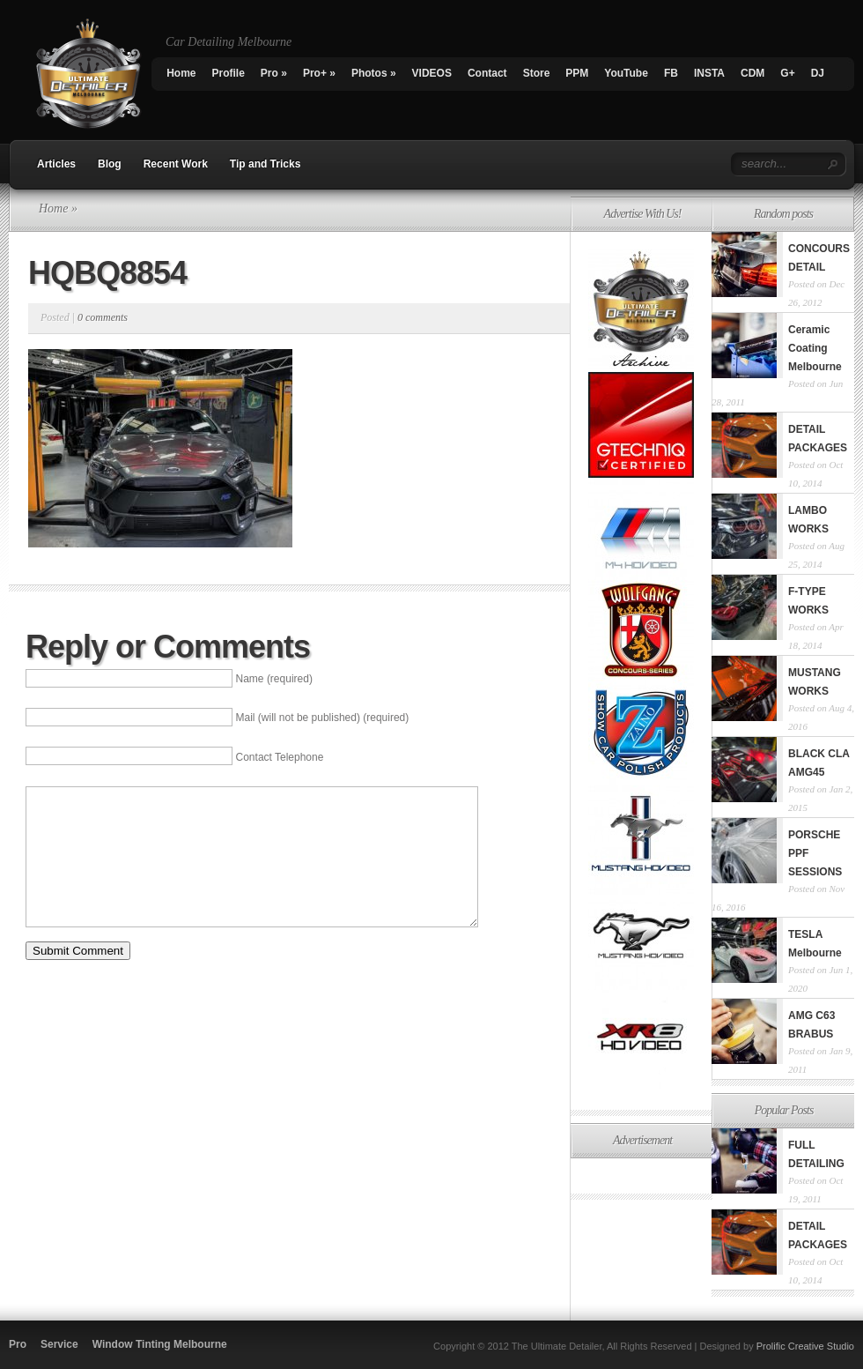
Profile (228, 73)
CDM (752, 73)
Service (59, 1344)
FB (671, 73)
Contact (487, 73)
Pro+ (319, 73)
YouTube (626, 73)
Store (536, 73)
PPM (576, 73)
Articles (56, 164)
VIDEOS (432, 73)
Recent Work (176, 164)
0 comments (102, 317)
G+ (787, 73)
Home (180, 73)
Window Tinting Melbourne (159, 1344)
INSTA (709, 73)
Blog (110, 164)
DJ (817, 73)
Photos (373, 73)
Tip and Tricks (265, 164)
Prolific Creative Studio (805, 1346)
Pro (274, 73)
